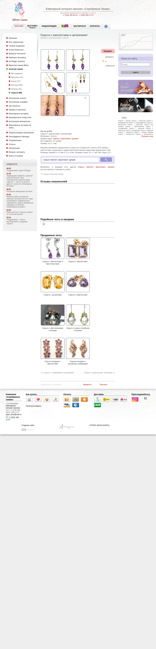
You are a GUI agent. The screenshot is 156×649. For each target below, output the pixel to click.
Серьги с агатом (124, 121)
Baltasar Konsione (17, 53)
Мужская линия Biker (19, 65)
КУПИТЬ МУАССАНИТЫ (99, 425)
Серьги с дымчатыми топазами (98, 373)
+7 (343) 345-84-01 (70, 15)
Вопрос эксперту (17, 152)
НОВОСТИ (12, 164)
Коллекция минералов (19, 121)
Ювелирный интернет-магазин (64, 8)
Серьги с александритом (137, 122)
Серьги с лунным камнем (143, 132)
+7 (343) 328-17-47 (85, 15)
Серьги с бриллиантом (134, 126)
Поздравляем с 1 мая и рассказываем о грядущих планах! (17, 222)
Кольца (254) (17, 85)
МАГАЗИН (19, 26)
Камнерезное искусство (20, 117)
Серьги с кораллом (125, 132)
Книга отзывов (16, 156)
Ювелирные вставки (18, 114)
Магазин (43, 38)
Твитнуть (104, 384)
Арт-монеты (14, 106)
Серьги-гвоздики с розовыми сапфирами (78, 361)
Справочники (15, 140)
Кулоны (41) (16, 89)
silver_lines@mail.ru (14, 414)
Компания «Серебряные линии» (13, 397)
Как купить (31, 394)
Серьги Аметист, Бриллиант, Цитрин (96, 167)
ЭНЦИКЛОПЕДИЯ (49, 26)
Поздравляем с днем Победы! (19, 170)
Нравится (87, 384)
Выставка (32, 26)
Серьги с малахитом (126, 134)
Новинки (13, 38)
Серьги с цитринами (53, 293)
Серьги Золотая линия (53, 174)
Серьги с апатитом (135, 124)
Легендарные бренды (19, 136)
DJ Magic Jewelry (17, 61)
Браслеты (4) (17, 77)
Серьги (66, 38)
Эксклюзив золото (17, 98)
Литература (14, 148)
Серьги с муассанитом (144, 134)
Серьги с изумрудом (133, 130)
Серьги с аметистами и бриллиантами (53, 261)
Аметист (56, 138)
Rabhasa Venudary (17, 57)
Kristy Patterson (16, 50)
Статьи (12, 144)
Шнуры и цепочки (17, 110)
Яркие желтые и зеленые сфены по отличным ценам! (20, 213)
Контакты (95, 26)
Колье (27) (16, 81)
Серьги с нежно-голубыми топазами (78, 328)
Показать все (147, 136)
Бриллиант (66, 138)
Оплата (67, 394)
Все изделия (16, 73)
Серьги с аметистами (78, 260)
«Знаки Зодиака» (17, 46)
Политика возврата (33, 406)
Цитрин (75, 138)
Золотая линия (16, 69)
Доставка (99, 394)
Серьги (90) (16, 93)
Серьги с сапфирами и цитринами (58, 373)
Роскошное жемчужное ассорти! (19, 191)
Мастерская (80, 26)
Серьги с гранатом (136, 128)
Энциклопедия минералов (21, 132)
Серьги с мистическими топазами (53, 328)
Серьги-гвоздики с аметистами (53, 361)
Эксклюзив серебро (18, 102)
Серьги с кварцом (146, 130)
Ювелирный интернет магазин (13, 407)
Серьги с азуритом (138, 121)
